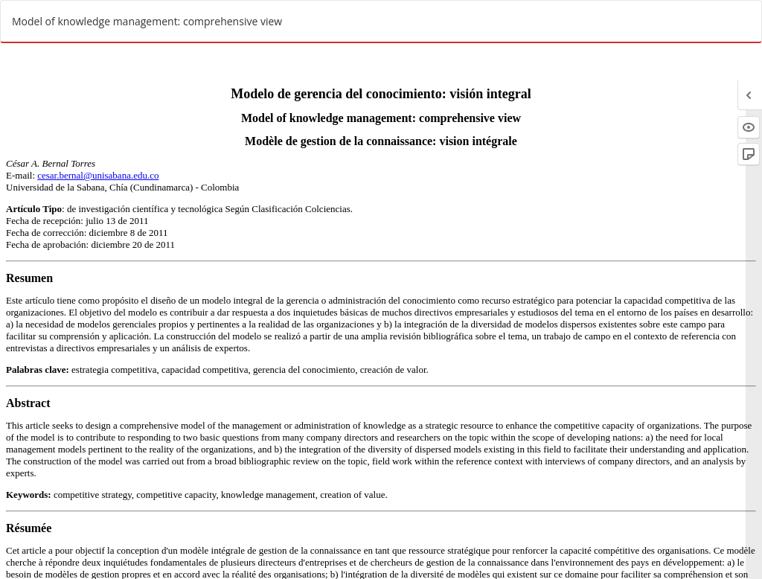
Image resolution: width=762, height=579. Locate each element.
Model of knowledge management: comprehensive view (147, 21)
